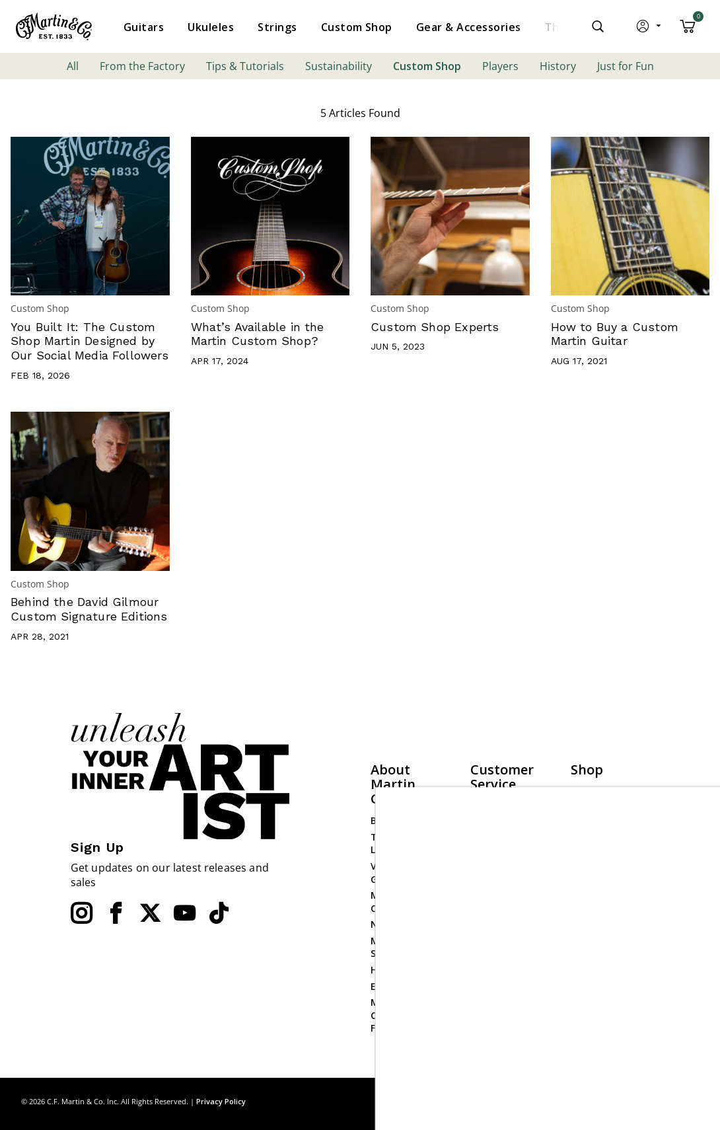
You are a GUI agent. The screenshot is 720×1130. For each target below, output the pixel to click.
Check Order (498, 916)
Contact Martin (506, 838)
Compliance (497, 900)
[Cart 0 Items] (688, 31)
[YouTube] (184, 913)
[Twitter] (150, 913)
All (73, 66)
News (383, 924)
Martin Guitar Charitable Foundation (403, 1015)
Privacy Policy (221, 1101)
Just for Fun (625, 66)
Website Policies (507, 884)
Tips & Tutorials (245, 66)
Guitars (588, 791)
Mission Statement (396, 947)
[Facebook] (115, 913)
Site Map (604, 1101)
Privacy (647, 1101)
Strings (587, 840)
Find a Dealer (500, 806)
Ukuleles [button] (211, 27)
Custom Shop (427, 66)
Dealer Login (599, 953)
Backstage (395, 820)
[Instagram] (81, 913)
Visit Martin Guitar (398, 872)
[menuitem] (144, 27)
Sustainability (338, 66)
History (558, 66)
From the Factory (142, 66)
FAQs (481, 822)
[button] (649, 29)
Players (500, 66)
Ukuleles (590, 823)
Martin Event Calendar (401, 902)
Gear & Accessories (597, 863)
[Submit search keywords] (598, 26)
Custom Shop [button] (356, 27)
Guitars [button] (144, 27)
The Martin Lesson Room (401, 843)
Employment (400, 986)
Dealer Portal (601, 969)
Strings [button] (277, 27)
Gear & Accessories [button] (468, 27)
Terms (686, 1101)
